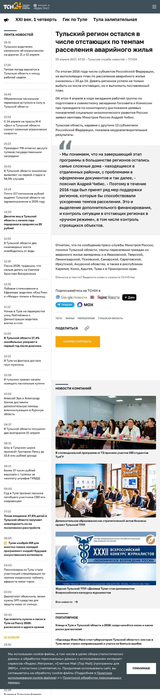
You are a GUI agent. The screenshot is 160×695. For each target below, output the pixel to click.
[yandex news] (105, 297)
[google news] (71, 297)
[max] (85, 304)
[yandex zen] (129, 297)
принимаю (141, 668)
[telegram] (65, 304)
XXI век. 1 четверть (36, 20)
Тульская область (110, 318)
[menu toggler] (154, 6)
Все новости (64, 602)
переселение (86, 318)
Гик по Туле (75, 20)
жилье (70, 318)
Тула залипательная (115, 20)
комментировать (77, 341)
